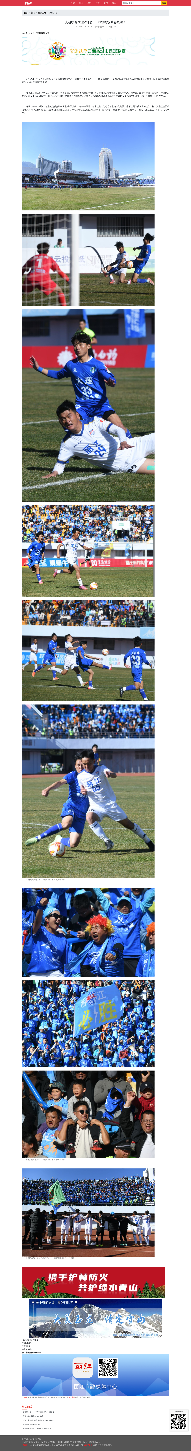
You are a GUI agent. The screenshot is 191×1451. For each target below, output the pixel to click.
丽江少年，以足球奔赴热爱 (33, 1416)
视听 (89, 3)
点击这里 (71, 1397)
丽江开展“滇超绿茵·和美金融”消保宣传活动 (39, 1420)
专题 (106, 3)
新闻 (81, 3)
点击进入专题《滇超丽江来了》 (37, 33)
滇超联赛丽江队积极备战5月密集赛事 (37, 1429)
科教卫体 (42, 13)
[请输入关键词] (141, 3)
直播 (97, 3)
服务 (114, 3)
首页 (73, 3)
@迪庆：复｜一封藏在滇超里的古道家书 (38, 1412)
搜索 (164, 3)
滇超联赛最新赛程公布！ (32, 1424)
